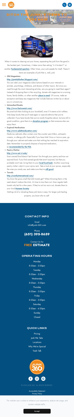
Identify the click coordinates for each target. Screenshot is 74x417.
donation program (40, 121)
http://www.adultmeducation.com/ (22, 130)
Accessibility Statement (37, 391)
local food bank (46, 162)
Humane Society (22, 188)
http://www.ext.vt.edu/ (17, 153)
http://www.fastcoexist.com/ (19, 108)
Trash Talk (37, 350)
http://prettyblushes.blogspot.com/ (22, 79)
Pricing (37, 333)
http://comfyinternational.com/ (20, 175)
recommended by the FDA (20, 146)
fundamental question (20, 69)
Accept (37, 411)
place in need (44, 95)
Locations (37, 342)
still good (49, 169)
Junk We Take (37, 338)
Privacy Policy (37, 393)
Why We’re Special (37, 346)
